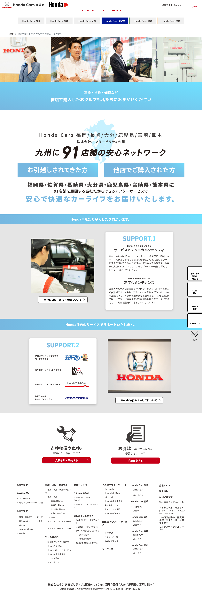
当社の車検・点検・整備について (63, 300)
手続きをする (135, 460)
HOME (11, 34)
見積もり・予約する (66, 460)
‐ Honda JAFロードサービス (58, 550)
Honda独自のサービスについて (139, 400)
